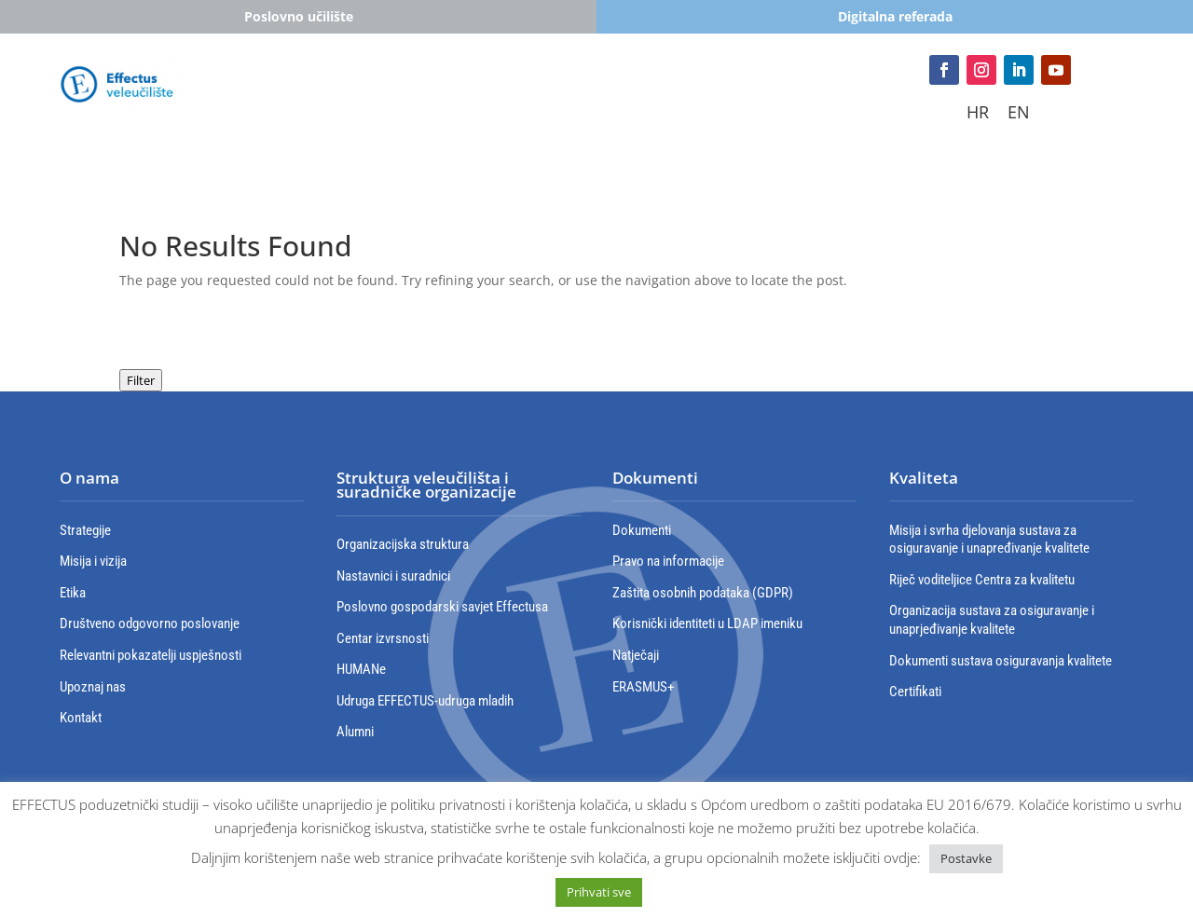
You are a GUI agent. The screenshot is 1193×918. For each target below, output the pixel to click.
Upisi (225, 92)
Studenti (300, 92)
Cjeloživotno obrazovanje (528, 92)
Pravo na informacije (668, 561)
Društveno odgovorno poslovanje (150, 623)
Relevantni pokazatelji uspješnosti (150, 655)
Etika (73, 592)
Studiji (382, 92)
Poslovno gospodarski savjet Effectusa (442, 606)
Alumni (355, 731)
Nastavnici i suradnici (393, 576)
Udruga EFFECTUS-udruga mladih (425, 700)
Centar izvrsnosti (382, 638)
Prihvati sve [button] (599, 892)
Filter (141, 380)
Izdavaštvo (481, 120)
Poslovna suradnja (789, 92)
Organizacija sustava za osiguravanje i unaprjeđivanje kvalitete (991, 619)
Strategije (85, 530)
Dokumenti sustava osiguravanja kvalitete (1000, 660)
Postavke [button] (966, 858)
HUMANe (361, 669)
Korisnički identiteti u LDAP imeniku (707, 623)
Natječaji (635, 655)
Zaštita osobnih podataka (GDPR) (702, 592)
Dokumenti (641, 530)
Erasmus (680, 92)
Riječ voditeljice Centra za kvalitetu (982, 579)
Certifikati (915, 691)
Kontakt (578, 120)
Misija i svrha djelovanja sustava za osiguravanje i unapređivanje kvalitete (989, 539)
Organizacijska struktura (402, 544)
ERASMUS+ (643, 686)
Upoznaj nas (93, 686)
